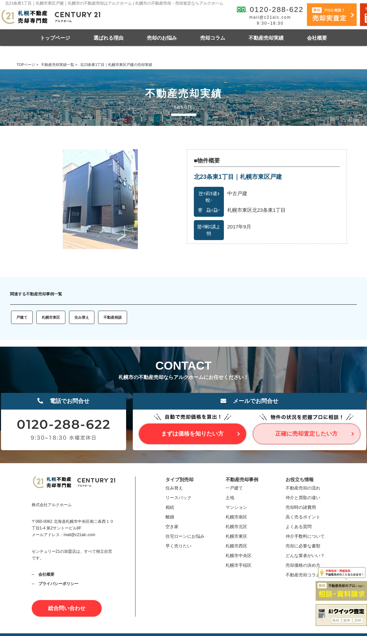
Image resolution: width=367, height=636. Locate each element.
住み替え (81, 317)
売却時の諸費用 (301, 507)
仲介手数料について (305, 536)
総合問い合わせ (66, 608)
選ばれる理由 (108, 38)
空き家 (171, 526)
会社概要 (317, 38)
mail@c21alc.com (270, 17)
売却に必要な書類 (303, 545)
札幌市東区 (51, 317)
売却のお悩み (162, 38)
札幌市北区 (236, 526)
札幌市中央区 (239, 555)
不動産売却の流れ (303, 487)
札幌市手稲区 (239, 565)
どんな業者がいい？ (305, 555)
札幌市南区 (236, 516)
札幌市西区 (236, 545)
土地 (230, 497)
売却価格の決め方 (303, 565)
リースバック (178, 497)
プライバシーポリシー (58, 583)
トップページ (55, 38)
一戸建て (234, 487)
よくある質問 (299, 526)
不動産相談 (112, 317)
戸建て (21, 317)
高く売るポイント (303, 516)
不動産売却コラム (303, 574)
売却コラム (212, 38)
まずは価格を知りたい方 (192, 434)
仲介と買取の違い (303, 497)
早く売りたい (178, 545)
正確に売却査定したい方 (306, 434)
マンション (236, 507)
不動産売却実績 (266, 38)
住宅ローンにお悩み (185, 536)
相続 (169, 507)
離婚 (169, 516)
